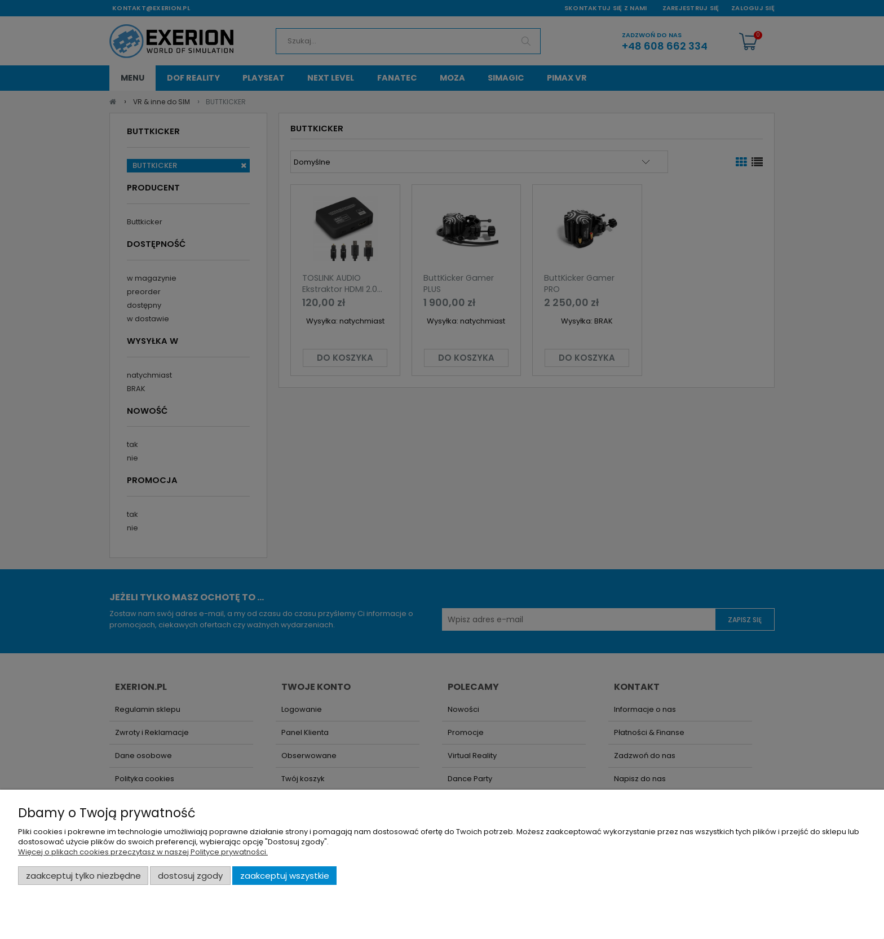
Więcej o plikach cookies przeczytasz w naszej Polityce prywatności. (143, 852)
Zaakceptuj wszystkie (284, 876)
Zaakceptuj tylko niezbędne (83, 876)
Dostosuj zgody (190, 876)
